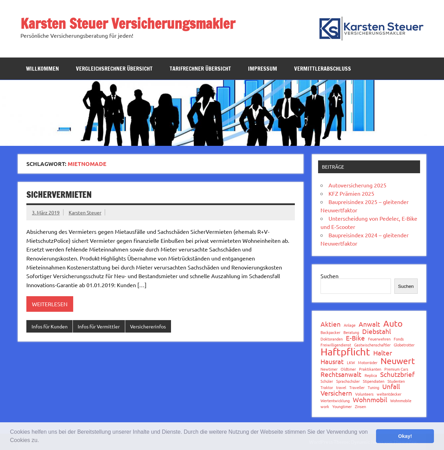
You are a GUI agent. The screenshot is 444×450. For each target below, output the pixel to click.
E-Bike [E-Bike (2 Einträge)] (355, 338)
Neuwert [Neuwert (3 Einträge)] (398, 361)
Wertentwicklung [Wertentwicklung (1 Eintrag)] (335, 401)
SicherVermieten (59, 195)
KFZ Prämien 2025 (351, 193)
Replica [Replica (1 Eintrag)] (371, 375)
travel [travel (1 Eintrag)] (341, 387)
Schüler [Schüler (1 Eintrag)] (327, 381)
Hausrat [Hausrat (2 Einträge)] (332, 361)
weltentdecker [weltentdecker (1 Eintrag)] (389, 394)
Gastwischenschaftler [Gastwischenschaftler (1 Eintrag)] (372, 345)
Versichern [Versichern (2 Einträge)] (336, 393)
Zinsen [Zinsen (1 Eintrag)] (360, 406)
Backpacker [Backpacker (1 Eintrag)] (330, 332)
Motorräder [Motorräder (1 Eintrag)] (367, 362)
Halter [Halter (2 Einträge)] (382, 353)
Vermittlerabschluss (322, 68)
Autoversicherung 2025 (357, 185)
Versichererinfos (148, 326)
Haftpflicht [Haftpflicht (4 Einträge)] (345, 352)
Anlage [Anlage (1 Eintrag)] (350, 325)
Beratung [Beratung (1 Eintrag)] (351, 332)
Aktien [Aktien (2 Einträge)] (331, 324)
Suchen (330, 275)
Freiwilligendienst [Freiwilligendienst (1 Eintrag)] (336, 345)
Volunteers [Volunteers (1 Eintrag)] (364, 394)
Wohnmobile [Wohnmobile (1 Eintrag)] (400, 401)
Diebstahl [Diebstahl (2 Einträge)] (376, 331)
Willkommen (42, 68)
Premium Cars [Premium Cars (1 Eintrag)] (396, 369)
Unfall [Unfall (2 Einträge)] (391, 386)
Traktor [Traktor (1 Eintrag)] (327, 387)
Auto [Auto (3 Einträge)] (393, 323)
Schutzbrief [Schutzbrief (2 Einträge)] (397, 374)
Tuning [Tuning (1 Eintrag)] (373, 387)
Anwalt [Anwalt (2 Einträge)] (369, 324)
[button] (42, 441)
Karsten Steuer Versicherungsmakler (127, 23)
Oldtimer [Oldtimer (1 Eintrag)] (348, 369)
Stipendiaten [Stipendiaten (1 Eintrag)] (373, 381)
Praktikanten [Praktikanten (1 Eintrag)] (370, 369)
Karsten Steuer (85, 212)
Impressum (262, 68)
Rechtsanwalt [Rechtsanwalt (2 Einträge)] (341, 374)
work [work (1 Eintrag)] (325, 406)
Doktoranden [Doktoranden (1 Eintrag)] (332, 339)
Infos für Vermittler (99, 326)
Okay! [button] (405, 436)
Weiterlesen (50, 303)
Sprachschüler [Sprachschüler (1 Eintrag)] (348, 381)
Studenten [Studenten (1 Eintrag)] (396, 381)
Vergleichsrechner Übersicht (114, 68)
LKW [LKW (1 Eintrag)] (351, 362)
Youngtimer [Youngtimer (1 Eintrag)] (342, 406)
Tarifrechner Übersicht (200, 68)
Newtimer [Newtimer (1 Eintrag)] (329, 369)
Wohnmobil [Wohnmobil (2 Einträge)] (370, 399)
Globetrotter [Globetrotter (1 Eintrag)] (404, 345)
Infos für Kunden (50, 326)
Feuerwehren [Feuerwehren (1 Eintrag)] (379, 339)
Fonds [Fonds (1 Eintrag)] (399, 339)
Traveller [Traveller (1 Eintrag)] (357, 387)
